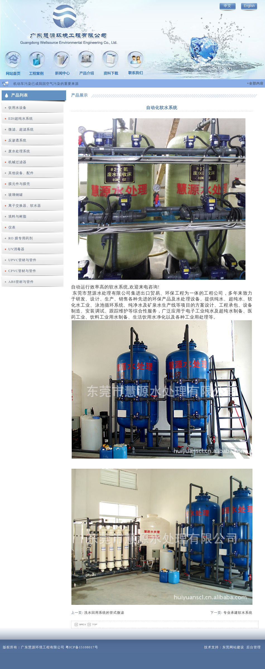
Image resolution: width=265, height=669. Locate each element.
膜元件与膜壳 (19, 184)
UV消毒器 (16, 249)
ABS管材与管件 (21, 282)
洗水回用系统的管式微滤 (104, 613)
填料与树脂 (17, 216)
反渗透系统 (17, 140)
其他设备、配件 (21, 173)
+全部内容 (255, 83)
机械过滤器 (17, 162)
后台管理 (253, 647)
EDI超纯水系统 (20, 119)
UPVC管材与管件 (22, 260)
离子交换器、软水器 (24, 206)
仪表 (12, 227)
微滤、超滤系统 (21, 129)
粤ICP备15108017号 (82, 647)
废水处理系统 (19, 151)
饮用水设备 (17, 108)
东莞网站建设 (233, 647)
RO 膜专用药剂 (20, 238)
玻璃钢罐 (15, 195)
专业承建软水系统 (237, 613)
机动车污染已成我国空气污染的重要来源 (46, 84)
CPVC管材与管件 (22, 271)
